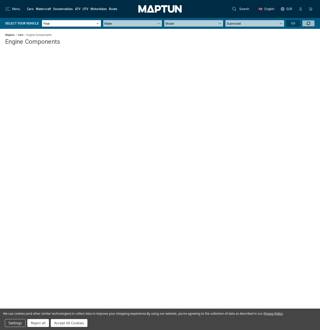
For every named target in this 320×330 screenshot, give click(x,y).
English (266, 9)
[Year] (71, 23)
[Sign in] (301, 9)
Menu (12, 9)
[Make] (132, 23)
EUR (286, 9)
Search (240, 9)
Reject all (38, 323)
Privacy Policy (273, 313)
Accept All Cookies (69, 323)
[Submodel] (254, 23)
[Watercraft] (43, 9)
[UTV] (85, 9)
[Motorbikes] (98, 9)
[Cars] (30, 9)
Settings (15, 323)
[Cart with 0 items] (311, 9)
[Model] (193, 23)
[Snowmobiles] (63, 9)
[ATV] (77, 9)
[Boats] (113, 9)
